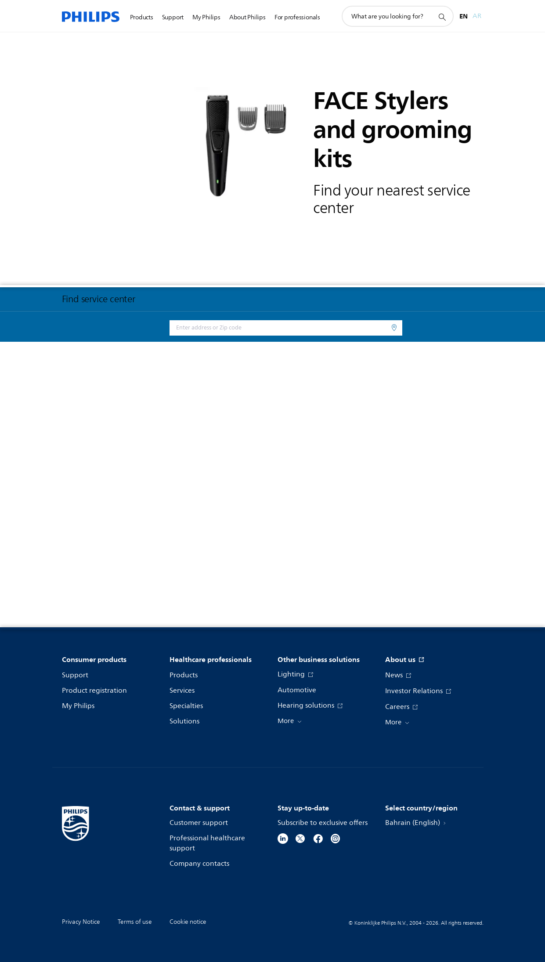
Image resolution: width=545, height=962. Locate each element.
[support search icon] (442, 16)
